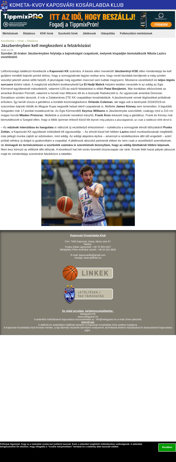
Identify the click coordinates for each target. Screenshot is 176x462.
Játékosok (89, 33)
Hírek (20, 40)
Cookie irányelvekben (60, 446)
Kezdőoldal (7, 40)
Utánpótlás (108, 33)
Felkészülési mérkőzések (136, 33)
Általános (29, 33)
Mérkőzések (10, 33)
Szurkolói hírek (68, 33)
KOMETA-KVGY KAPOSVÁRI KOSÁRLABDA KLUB (66, 5)
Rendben (167, 447)
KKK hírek (46, 33)
